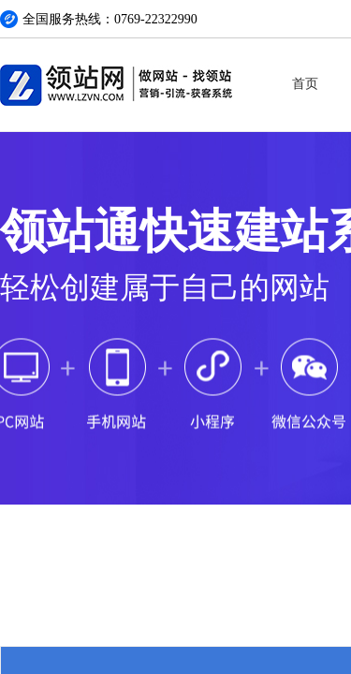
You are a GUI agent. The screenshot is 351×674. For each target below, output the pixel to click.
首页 (305, 84)
